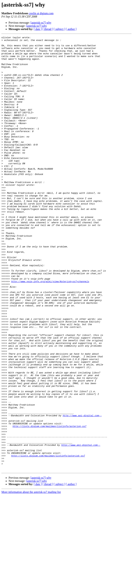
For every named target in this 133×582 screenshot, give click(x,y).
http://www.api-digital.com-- (82, 491)
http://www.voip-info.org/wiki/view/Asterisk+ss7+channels (50, 330)
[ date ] (38, 29)
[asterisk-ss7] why (41, 22)
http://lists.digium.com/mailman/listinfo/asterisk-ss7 (49, 504)
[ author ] (71, 29)
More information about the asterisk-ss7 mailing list (31, 578)
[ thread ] (47, 29)
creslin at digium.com (41, 13)
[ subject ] (59, 29)
